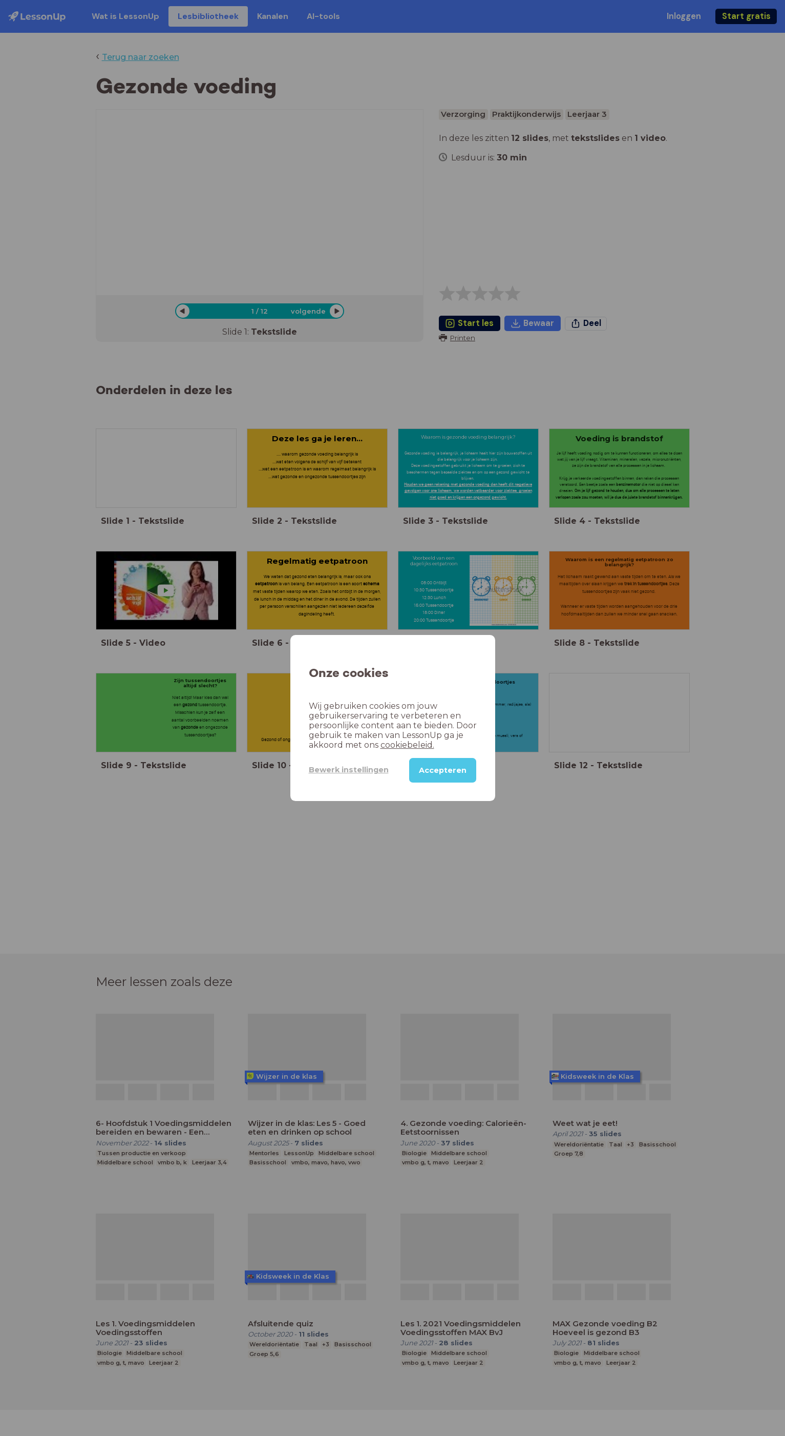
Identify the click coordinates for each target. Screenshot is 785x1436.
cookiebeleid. (407, 745)
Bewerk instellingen (349, 769)
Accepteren (442, 770)
